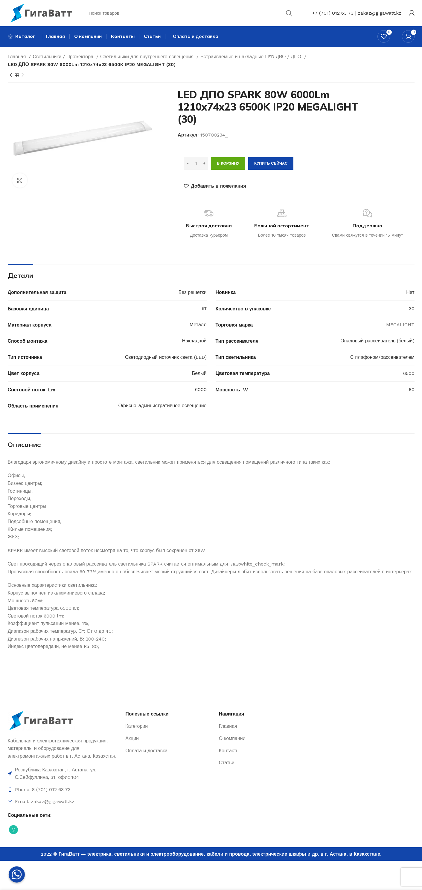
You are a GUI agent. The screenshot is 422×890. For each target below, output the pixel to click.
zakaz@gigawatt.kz (379, 13)
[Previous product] (11, 76)
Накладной (194, 341)
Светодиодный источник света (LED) (166, 358)
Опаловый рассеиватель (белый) (377, 341)
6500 (409, 374)
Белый (199, 374)
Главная (18, 57)
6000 (201, 390)
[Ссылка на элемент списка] (64, 774)
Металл (198, 325)
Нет (410, 293)
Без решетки (193, 293)
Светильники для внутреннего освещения (147, 57)
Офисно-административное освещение (162, 406)
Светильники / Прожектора (64, 57)
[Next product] (23, 76)
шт (203, 309)
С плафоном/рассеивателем (382, 358)
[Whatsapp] (17, 874)
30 (412, 309)
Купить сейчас (270, 164)
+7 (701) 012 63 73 (333, 13)
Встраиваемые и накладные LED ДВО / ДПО (251, 57)
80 (412, 390)
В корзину (228, 164)
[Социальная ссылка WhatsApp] (13, 830)
